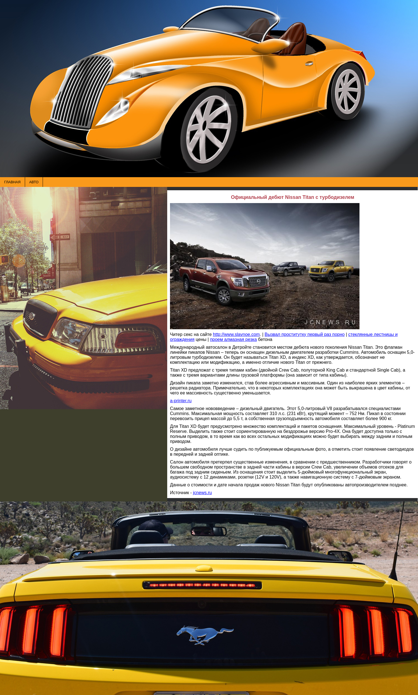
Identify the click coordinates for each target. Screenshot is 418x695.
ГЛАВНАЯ (12, 182)
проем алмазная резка (233, 339)
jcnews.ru (202, 492)
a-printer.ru (180, 400)
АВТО (33, 182)
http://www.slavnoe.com (236, 334)
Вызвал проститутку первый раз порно (305, 334)
